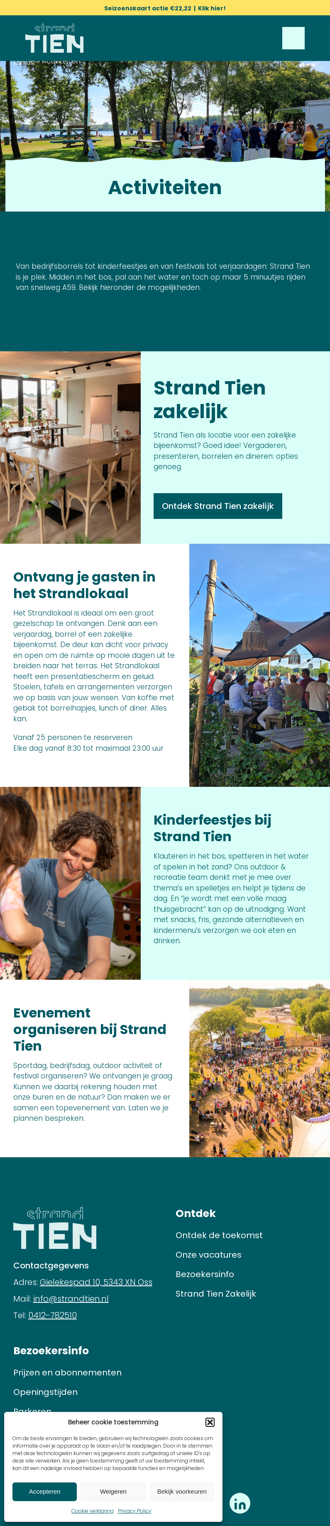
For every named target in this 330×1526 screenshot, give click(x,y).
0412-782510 (52, 1315)
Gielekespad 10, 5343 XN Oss (96, 1282)
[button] (210, 1422)
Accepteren (45, 1491)
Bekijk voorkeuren (182, 1491)
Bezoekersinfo (205, 1274)
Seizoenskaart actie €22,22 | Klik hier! (165, 8)
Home (24, 61)
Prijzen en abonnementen (67, 1372)
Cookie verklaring (92, 1510)
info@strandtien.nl (71, 1299)
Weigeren (113, 1491)
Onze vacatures (209, 1255)
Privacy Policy (135, 1510)
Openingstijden (45, 1392)
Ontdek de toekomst (219, 1235)
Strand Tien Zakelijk (216, 1294)
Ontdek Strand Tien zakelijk (218, 506)
